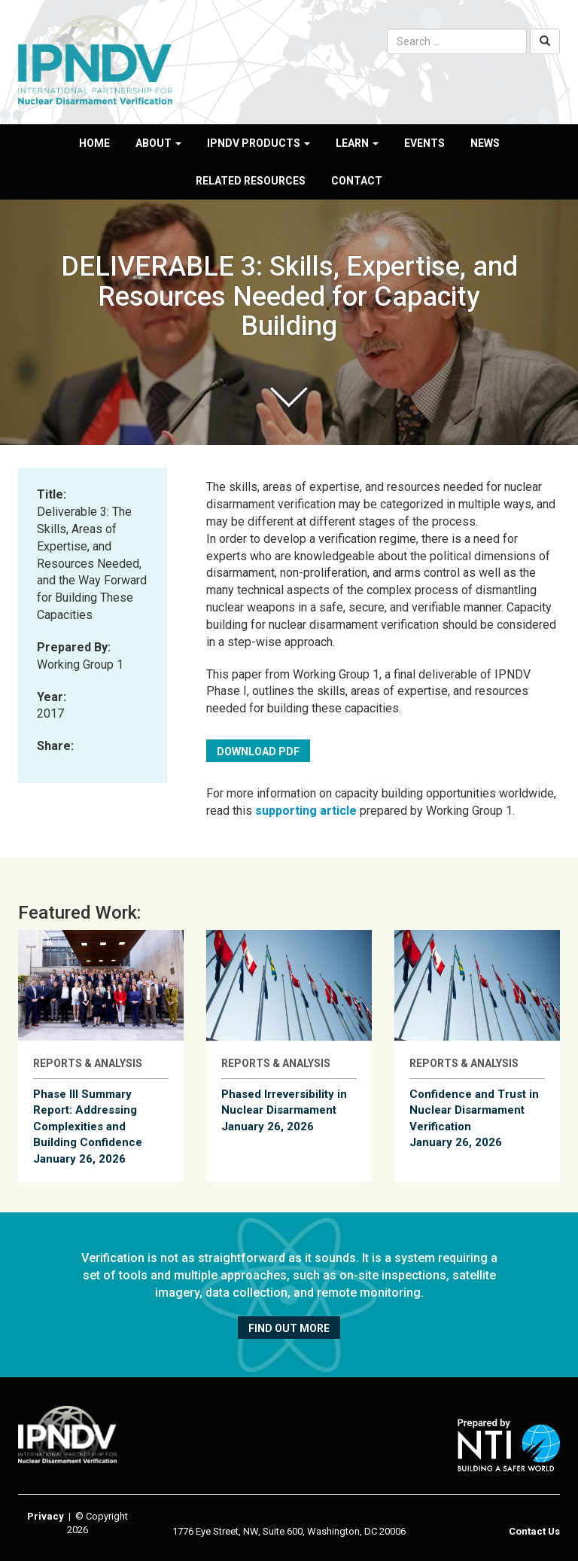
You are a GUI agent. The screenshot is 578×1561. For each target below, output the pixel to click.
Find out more (289, 1328)
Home (94, 143)
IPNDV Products (258, 143)
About (158, 143)
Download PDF (258, 751)
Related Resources (251, 181)
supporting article (306, 810)
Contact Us (534, 1531)
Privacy (45, 1516)
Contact (356, 181)
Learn (357, 143)
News (485, 143)
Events (424, 143)
